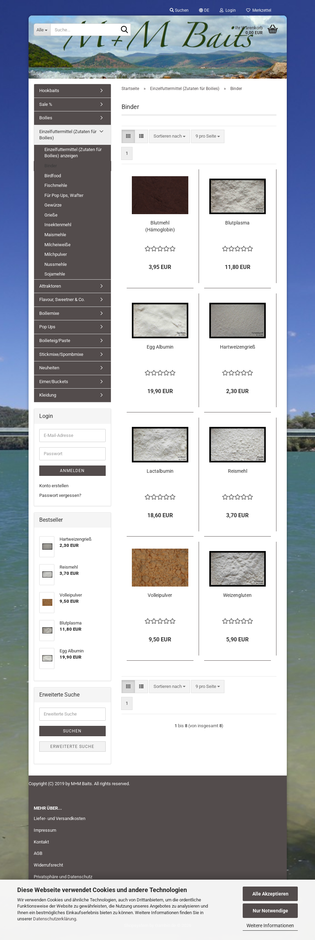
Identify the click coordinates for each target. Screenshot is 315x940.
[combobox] (169, 142)
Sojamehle (54, 279)
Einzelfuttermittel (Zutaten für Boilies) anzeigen (73, 158)
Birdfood (52, 181)
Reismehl (237, 477)
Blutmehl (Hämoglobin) (160, 232)
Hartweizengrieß (237, 353)
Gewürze (53, 210)
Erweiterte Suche (72, 752)
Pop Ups (47, 332)
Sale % (45, 110)
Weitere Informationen (270, 925)
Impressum (45, 836)
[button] (204, 10)
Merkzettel (258, 10)
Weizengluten (237, 601)
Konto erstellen (54, 491)
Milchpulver (55, 260)
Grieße (50, 220)
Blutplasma (237, 228)
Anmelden (72, 476)
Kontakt (41, 847)
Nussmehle (55, 270)
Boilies (45, 123)
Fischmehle (55, 191)
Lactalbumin (160, 477)
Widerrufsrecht (48, 870)
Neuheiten (49, 373)
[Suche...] (42, 29)
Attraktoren (50, 291)
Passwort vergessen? (60, 501)
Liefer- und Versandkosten (59, 824)
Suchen (72, 736)
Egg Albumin (160, 353)
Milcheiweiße (57, 250)
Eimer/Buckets (53, 387)
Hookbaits (49, 96)
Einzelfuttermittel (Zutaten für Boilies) (67, 141)
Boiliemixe (49, 319)
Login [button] (228, 10)
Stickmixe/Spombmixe (61, 360)
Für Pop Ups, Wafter (63, 201)
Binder (50, 171)
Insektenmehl (57, 230)
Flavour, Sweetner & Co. (62, 305)
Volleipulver (160, 601)
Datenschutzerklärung (54, 918)
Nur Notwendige (270, 910)
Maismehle (55, 240)
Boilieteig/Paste (54, 346)
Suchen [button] (179, 10)
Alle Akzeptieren (270, 894)
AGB (38, 859)
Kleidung (47, 400)
